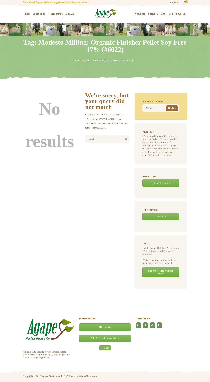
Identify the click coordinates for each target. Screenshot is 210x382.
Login (105, 348)
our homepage (95, 128)
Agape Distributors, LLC (54, 376)
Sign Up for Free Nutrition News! (160, 272)
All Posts (87, 60)
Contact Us (161, 216)
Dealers (105, 327)
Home (77, 60)
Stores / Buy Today (160, 183)
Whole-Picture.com (88, 376)
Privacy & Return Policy (105, 338)
